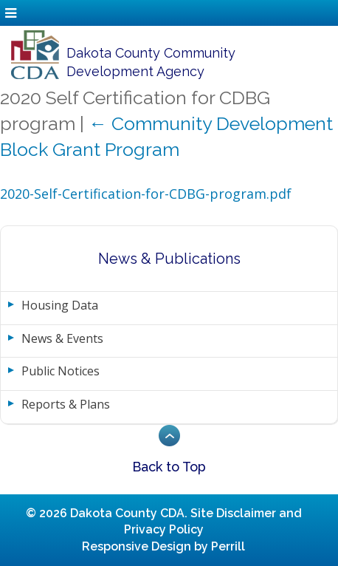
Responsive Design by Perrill (163, 546)
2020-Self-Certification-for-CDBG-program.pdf (146, 193)
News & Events (62, 338)
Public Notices (60, 371)
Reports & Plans (65, 404)
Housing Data (59, 305)
